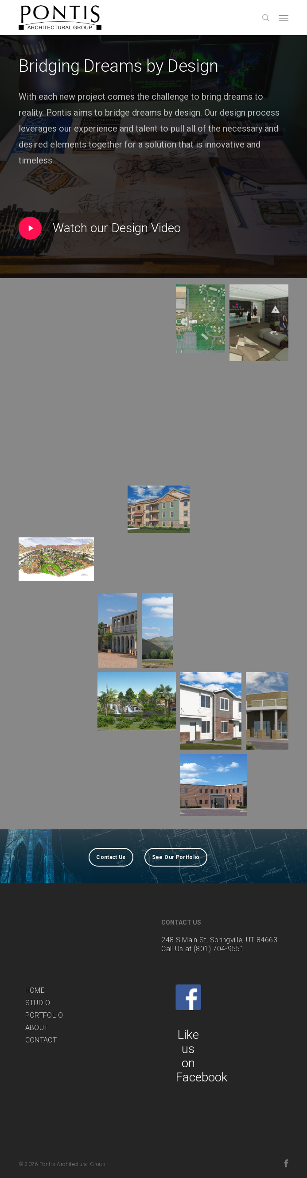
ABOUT (36, 1027)
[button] (283, 17)
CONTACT (41, 1040)
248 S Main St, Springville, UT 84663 (219, 940)
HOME (35, 990)
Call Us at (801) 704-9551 (202, 949)
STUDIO (38, 1003)
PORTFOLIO (44, 1015)
